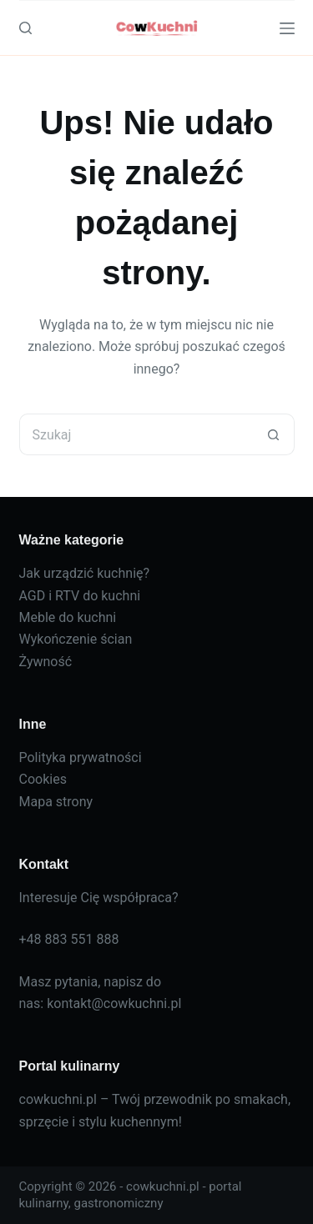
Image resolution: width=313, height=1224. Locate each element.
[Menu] (287, 28)
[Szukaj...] (136, 434)
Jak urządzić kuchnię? (84, 573)
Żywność (46, 662)
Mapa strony (56, 802)
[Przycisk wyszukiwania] (274, 434)
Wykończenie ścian (76, 639)
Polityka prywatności (80, 757)
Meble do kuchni (68, 617)
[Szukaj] (25, 28)
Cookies (43, 779)
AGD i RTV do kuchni (80, 596)
